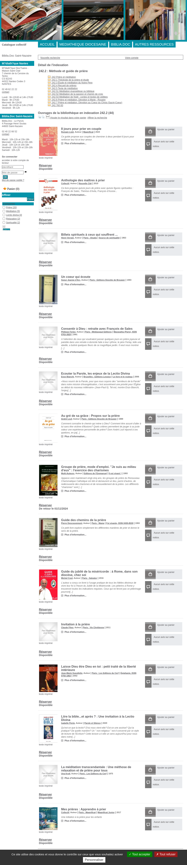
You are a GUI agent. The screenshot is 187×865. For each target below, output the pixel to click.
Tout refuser (166, 854)
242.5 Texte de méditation (63, 88)
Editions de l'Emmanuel (95, 473)
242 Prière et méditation (62, 77)
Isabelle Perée (68, 723)
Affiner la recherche (97, 117)
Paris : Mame (98, 523)
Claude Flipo (67, 627)
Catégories (9, 204)
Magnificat (88, 132)
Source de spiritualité (109, 238)
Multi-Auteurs (67, 473)
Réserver (45, 165)
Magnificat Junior (106, 812)
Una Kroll (65, 773)
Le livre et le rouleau (123, 377)
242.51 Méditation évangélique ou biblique (71, 91)
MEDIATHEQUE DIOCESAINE (82, 44)
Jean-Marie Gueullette (71, 673)
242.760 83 (55, 105)
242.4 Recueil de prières (62, 85)
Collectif (65, 183)
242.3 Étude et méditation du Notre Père (70, 82)
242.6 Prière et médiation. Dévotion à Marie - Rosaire (77, 99)
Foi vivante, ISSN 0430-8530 (119, 523)
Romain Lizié (67, 132)
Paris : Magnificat (87, 812)
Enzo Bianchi (67, 377)
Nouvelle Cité (85, 183)
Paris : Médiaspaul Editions (98, 332)
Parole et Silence (92, 723)
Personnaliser (94, 859)
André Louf (66, 419)
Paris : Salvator (89, 578)
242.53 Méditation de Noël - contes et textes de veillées (78, 97)
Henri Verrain (67, 238)
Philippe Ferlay (68, 332)
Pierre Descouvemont (71, 523)
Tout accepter (139, 854)
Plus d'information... (75, 143)
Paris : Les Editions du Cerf (105, 673)
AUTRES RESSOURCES (154, 44)
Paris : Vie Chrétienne (93, 627)
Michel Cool (67, 578)
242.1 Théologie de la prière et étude (68, 80)
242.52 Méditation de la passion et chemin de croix (75, 94)
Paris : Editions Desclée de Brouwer (107, 280)
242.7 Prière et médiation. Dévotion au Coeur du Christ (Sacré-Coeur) (85, 102)
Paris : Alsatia (90, 238)
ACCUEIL (47, 44)
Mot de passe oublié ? (13, 180)
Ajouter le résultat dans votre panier (68, 117)
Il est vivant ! (115, 473)
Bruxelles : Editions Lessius (97, 377)
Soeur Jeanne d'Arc (70, 280)
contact (5, 92)
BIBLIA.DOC (120, 44)
